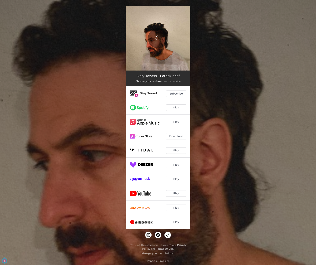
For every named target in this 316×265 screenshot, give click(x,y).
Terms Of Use (164, 248)
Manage (146, 253)
